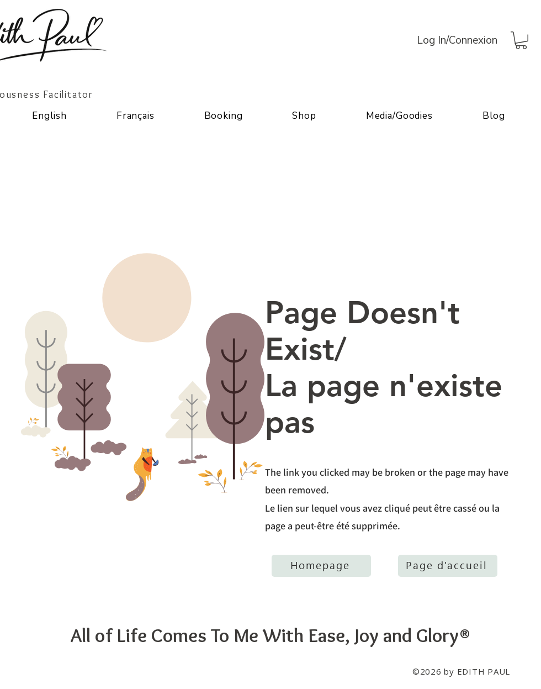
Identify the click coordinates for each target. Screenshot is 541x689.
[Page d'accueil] (447, 566)
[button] (521, 40)
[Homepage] (321, 566)
